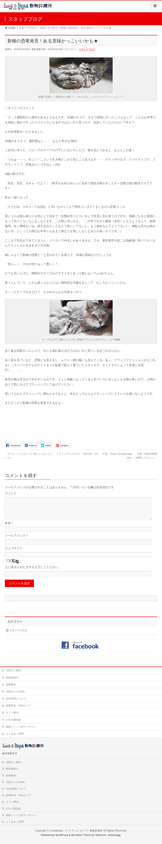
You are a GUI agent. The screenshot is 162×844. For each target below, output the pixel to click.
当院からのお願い (16, 691)
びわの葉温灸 (13, 719)
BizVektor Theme (81, 835)
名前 (9, 528)
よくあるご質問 (15, 733)
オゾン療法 (12, 712)
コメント (11, 493)
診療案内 (11, 684)
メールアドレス (16, 540)
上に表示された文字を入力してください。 (33, 572)
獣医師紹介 (12, 677)
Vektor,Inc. (101, 835)
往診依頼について (16, 698)
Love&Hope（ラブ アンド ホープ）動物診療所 (76, 830)
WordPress (61, 835)
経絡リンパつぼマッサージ (21, 726)
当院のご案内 (13, 670)
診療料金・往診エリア (18, 705)
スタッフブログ (87, 49)
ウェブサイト (14, 553)
